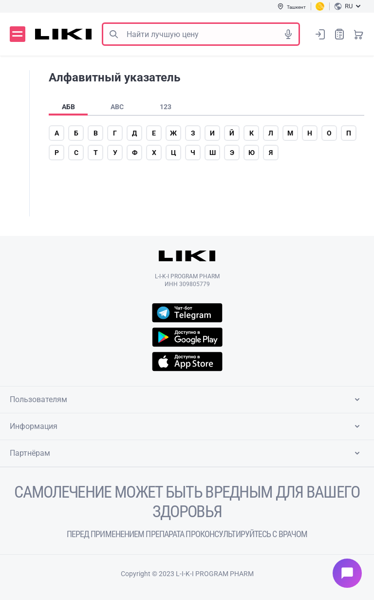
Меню (17, 34)
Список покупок (339, 34)
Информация (186, 426)
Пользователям (186, 400)
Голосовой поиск (288, 34)
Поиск (113, 34)
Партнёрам (186, 453)
